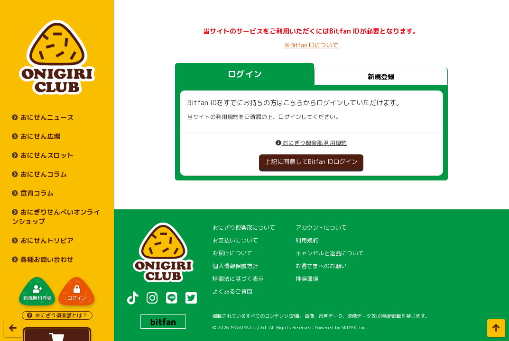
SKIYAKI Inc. (354, 327)
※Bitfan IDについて (311, 45)
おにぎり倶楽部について (244, 228)
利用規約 (307, 240)
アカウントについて (321, 228)
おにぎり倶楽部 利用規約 (311, 143)
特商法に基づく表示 (238, 279)
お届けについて (232, 253)
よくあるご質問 (232, 291)
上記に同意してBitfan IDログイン (311, 161)
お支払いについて (235, 240)
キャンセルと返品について (330, 253)
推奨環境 (307, 279)
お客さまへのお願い (321, 266)
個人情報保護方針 (235, 266)
